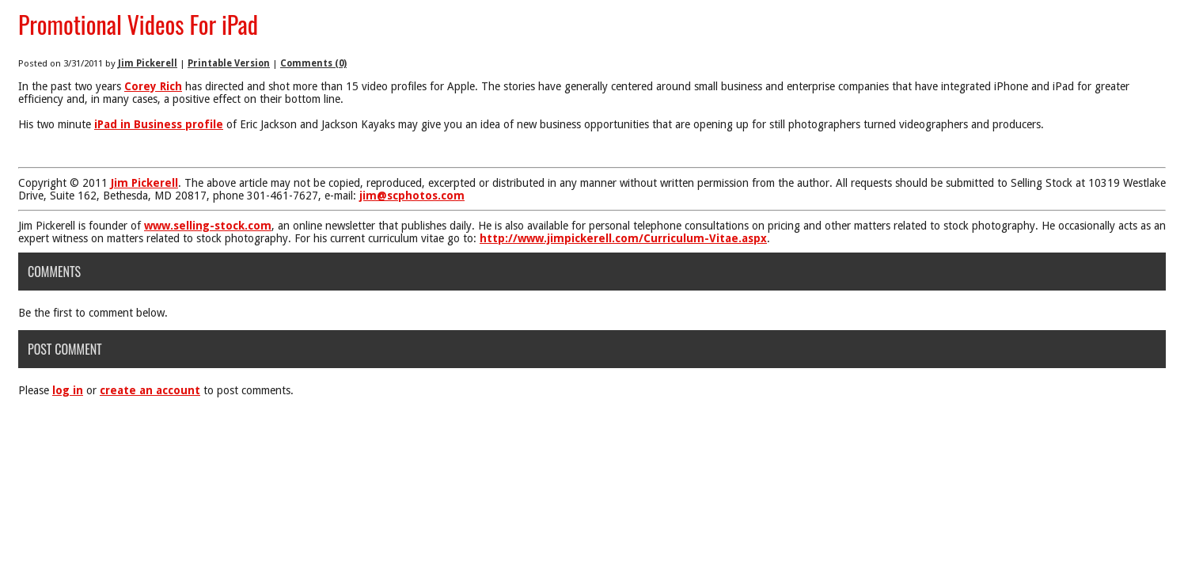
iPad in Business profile (158, 124)
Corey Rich (153, 86)
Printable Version (229, 63)
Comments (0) (313, 63)
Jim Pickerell (147, 63)
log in (67, 390)
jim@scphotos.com (412, 195)
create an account (150, 390)
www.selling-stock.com (207, 225)
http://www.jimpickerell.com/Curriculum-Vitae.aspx (623, 238)
